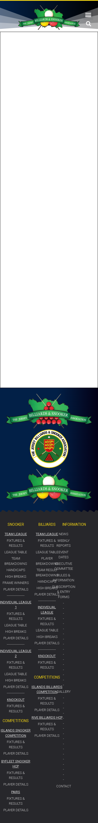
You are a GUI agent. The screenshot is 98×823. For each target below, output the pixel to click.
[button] (88, 15)
